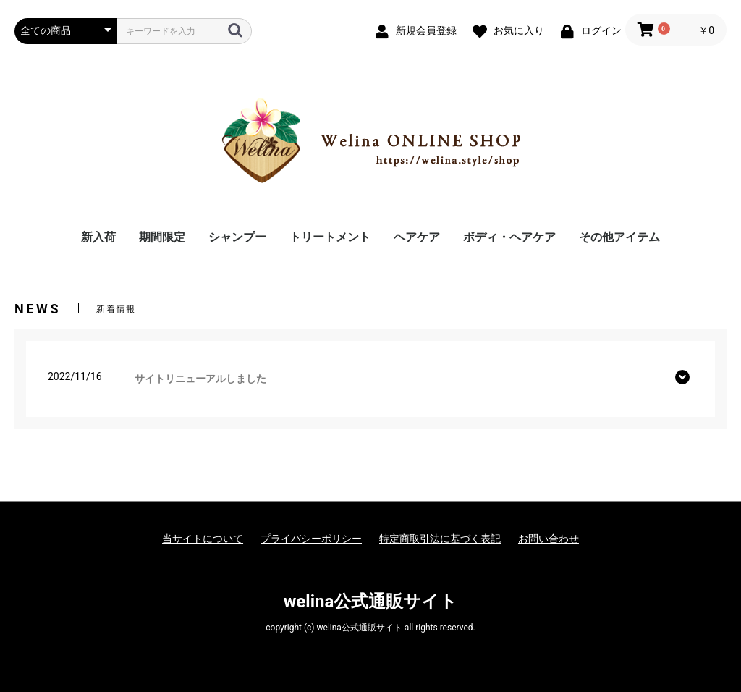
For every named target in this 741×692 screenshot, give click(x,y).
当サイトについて (202, 538)
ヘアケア (417, 237)
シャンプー (237, 237)
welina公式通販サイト (371, 601)
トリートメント (329, 237)
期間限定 (162, 237)
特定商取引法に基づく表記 (440, 538)
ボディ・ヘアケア (509, 237)
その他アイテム (619, 237)
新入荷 (98, 237)
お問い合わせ (548, 538)
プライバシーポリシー (311, 538)
